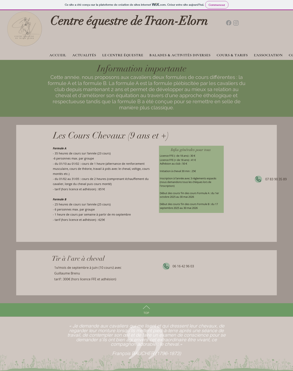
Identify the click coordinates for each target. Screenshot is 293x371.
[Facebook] (228, 22)
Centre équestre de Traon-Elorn (129, 20)
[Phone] (258, 179)
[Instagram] (236, 22)
